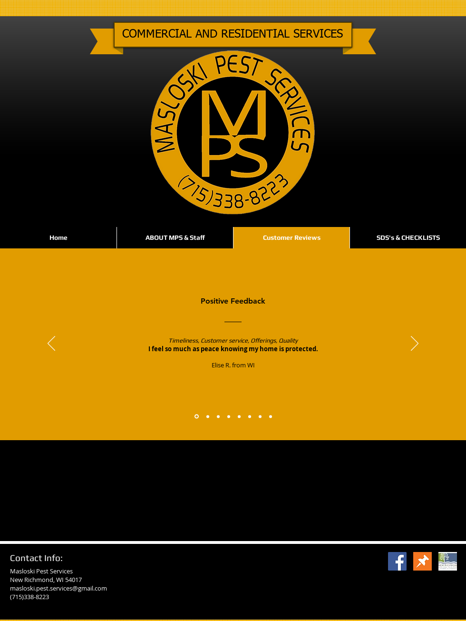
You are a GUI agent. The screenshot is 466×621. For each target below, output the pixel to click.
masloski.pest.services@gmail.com (58, 588)
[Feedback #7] (260, 416)
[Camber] (447, 561)
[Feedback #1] (196, 416)
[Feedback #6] (249, 416)
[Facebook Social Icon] (397, 561)
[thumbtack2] (422, 561)
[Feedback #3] (218, 416)
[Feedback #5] (239, 416)
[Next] (414, 344)
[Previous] (51, 344)
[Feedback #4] (228, 416)
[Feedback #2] (207, 416)
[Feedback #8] (270, 416)
